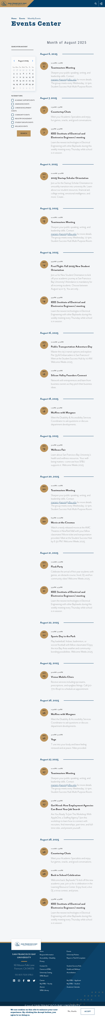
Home (14, 18)
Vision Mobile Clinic (62, 677)
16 (32, 77)
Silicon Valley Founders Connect (69, 375)
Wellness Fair (58, 449)
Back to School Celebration (66, 875)
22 (30, 81)
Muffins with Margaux (63, 412)
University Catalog (46, 973)
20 (23, 81)
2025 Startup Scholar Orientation (70, 178)
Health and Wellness (73, 969)
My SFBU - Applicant (74, 980)
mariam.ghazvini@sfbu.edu (64, 79)
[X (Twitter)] (34, 981)
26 (20, 84)
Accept (87, 1011)
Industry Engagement (23, 119)
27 (23, 84)
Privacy (42, 961)
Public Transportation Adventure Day (71, 346)
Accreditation (71, 973)
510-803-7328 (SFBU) (24, 975)
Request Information (47, 955)
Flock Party (57, 566)
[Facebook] (23, 981)
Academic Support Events (25, 100)
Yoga (53, 739)
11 (17, 77)
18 (17, 81)
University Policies (73, 955)
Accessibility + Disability (47, 958)
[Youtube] (28, 981)
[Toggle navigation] (101, 3)
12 (20, 77)
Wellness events (21, 126)
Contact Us (43, 966)
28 (26, 84)
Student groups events (24, 122)
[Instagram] (19, 981)
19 (20, 81)
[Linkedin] (14, 981)
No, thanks (72, 1011)
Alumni (42, 987)
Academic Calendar (73, 987)
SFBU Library (44, 990)
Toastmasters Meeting (63, 67)
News (42, 951)
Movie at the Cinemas (63, 522)
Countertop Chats (61, 111)
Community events (22, 115)
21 (26, 81)
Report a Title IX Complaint (76, 958)
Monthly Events (34, 18)
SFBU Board (44, 976)
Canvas (42, 980)
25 (17, 84)
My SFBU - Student (73, 984)
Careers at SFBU (45, 969)
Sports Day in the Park (63, 636)
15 (29, 77)
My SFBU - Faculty (46, 984)
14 (26, 77)
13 (23, 77)
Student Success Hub (74, 966)
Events (22, 18)
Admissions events (22, 104)
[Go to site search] (96, 3)
